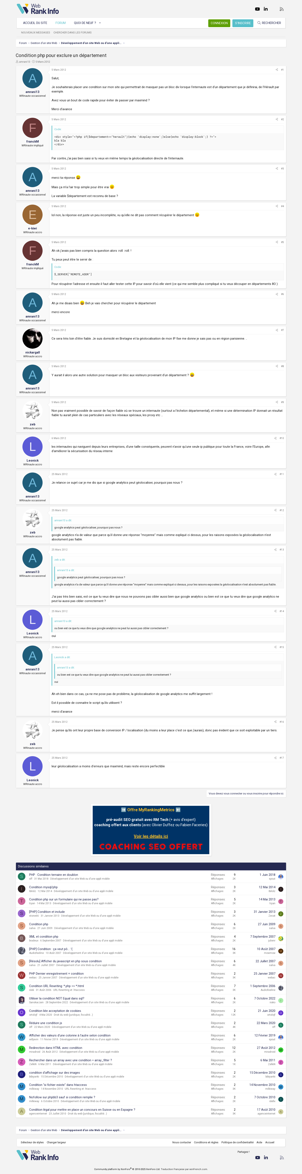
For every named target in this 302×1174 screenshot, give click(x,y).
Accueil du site (35, 23)
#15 (281, 647)
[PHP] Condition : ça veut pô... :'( (52, 949)
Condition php (39, 924)
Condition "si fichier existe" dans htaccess (59, 1085)
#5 (281, 242)
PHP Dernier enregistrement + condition (57, 973)
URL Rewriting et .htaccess (70, 990)
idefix (271, 1101)
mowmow (268, 953)
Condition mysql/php (44, 887)
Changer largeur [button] (56, 1142)
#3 (281, 168)
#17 (281, 757)
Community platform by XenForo (127, 1169)
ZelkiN (34, 1064)
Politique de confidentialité (237, 1142)
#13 (281, 549)
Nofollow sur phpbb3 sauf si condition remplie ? (63, 1097)
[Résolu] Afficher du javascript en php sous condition (66, 961)
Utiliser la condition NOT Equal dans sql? (57, 998)
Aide (259, 1142)
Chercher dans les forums (73, 32)
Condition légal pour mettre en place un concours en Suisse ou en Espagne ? (83, 1110)
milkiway (35, 1088)
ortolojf (34, 1014)
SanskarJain (37, 1002)
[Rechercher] (269, 23)
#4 (281, 206)
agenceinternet (39, 1113)
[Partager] (276, 70)
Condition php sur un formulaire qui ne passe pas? (65, 899)
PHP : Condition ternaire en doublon (54, 875)
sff (31, 878)
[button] (100, 23)
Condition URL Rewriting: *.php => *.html (57, 986)
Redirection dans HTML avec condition (56, 1048)
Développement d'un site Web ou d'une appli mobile (81, 878)
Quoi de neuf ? (85, 23)
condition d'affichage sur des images (55, 1073)
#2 (281, 119)
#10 (281, 438)
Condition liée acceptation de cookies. (56, 1011)
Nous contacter (181, 1142)
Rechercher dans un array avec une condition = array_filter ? (71, 1060)
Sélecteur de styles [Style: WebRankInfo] (32, 1142)
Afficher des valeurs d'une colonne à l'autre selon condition (71, 1035)
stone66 (35, 915)
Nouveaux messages (35, 32)
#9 (281, 402)
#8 (281, 366)
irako (271, 1002)
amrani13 (25, 61)
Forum (61, 23)
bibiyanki (35, 1076)
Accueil (269, 1142)
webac (34, 977)
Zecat (270, 915)
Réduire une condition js (46, 1023)
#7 (281, 330)
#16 (281, 721)
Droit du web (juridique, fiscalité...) (74, 1014)
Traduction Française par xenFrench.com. (184, 1169)
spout (271, 878)
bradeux (34, 940)
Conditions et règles (206, 1142)
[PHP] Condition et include (48, 912)
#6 (281, 294)
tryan (33, 903)
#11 (281, 474)
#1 (281, 69)
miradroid (35, 1051)
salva (33, 928)
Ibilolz (33, 891)
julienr (270, 940)
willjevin (34, 1039)
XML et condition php (44, 936)
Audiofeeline (37, 953)
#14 (281, 611)
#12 (281, 510)
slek (32, 990)
